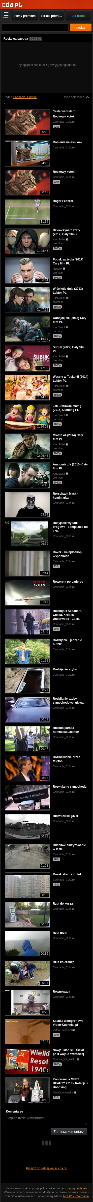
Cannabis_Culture (25, 97)
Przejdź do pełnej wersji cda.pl (46, 1168)
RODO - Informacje (76, 1196)
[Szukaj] (34, 27)
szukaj (81, 27)
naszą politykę (76, 1188)
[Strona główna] (12, 5)
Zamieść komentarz (69, 1132)
